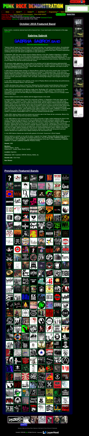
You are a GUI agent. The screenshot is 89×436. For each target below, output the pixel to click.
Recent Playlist (60, 14)
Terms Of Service (47, 428)
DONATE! (24, 424)
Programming (53, 12)
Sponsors (36, 428)
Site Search (41, 428)
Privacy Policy (30, 428)
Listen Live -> (77, 1)
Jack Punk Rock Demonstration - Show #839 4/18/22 (29, 14)
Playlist (32, 16)
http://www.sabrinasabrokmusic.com (37, 44)
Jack (26, 432)
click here (15, 19)
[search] (77, 9)
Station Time (71, 14)
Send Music (42, 12)
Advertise (20, 428)
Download (26, 16)
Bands (19, 12)
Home (7, 12)
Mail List (24, 428)
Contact (31, 12)
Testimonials (54, 428)
